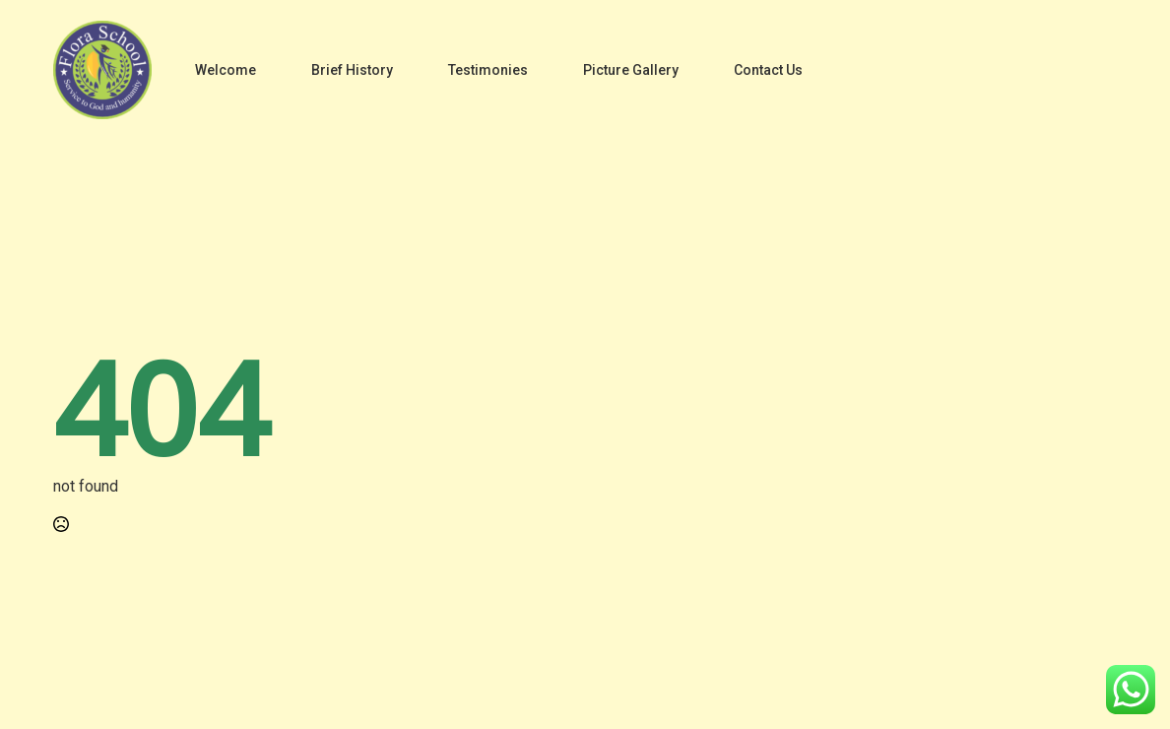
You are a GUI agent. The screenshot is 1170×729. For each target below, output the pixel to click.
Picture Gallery (631, 70)
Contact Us (768, 70)
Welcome (225, 70)
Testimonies (488, 70)
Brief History (352, 70)
